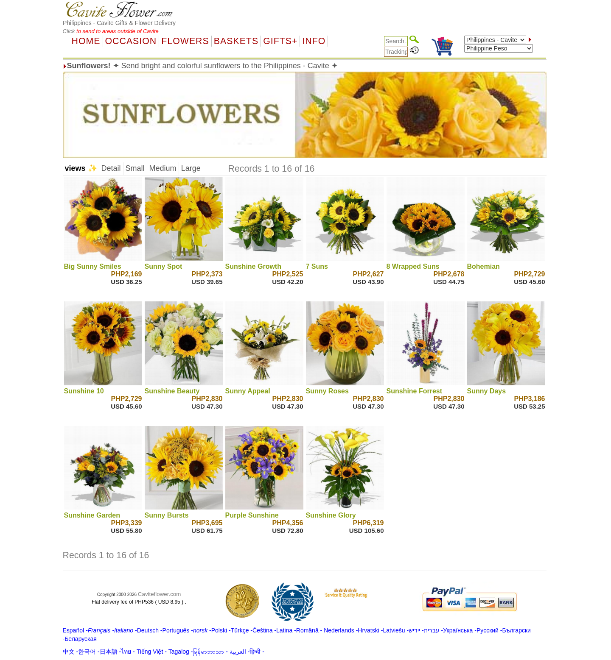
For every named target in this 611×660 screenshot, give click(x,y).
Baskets (236, 41)
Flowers (185, 41)
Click (70, 31)
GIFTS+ (280, 41)
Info (313, 41)
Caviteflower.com (159, 594)
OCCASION (131, 41)
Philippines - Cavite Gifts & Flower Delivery (119, 22)
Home (86, 41)
